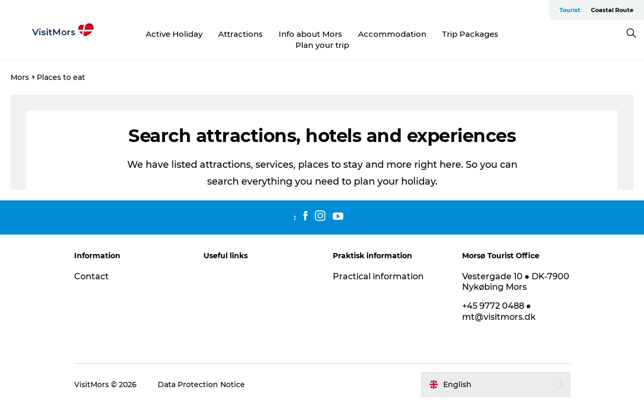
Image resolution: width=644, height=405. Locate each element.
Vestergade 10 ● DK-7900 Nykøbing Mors (516, 281)
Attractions (240, 34)
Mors (20, 77)
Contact (91, 276)
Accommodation (392, 34)
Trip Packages (470, 34)
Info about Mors (310, 34)
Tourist (569, 10)
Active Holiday (174, 34)
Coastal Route (612, 10)
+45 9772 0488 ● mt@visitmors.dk (499, 311)
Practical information (378, 276)
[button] (495, 384)
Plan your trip (322, 45)
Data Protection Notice (201, 384)
